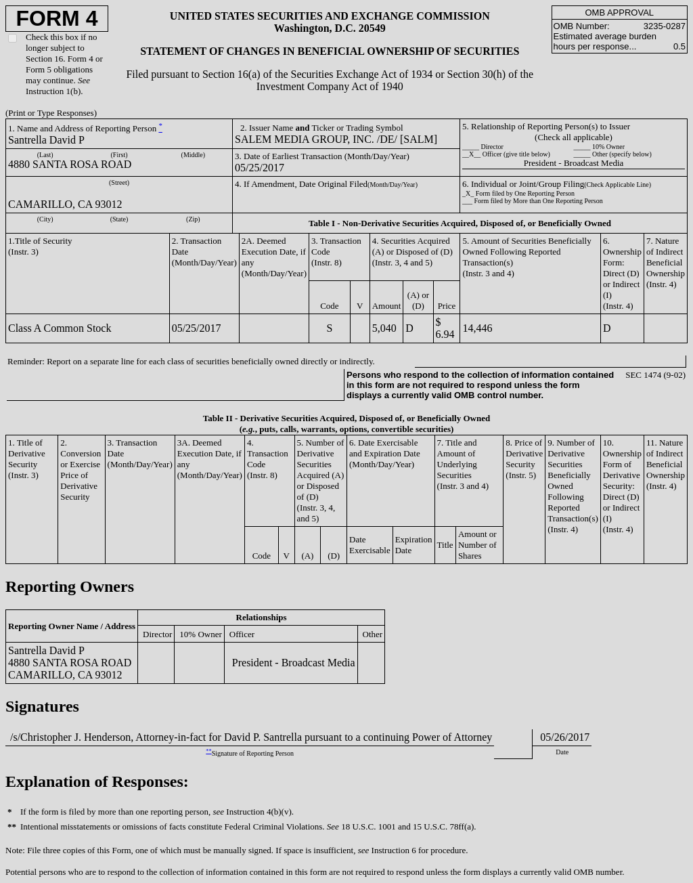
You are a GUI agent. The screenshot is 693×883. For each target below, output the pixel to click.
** (208, 751)
